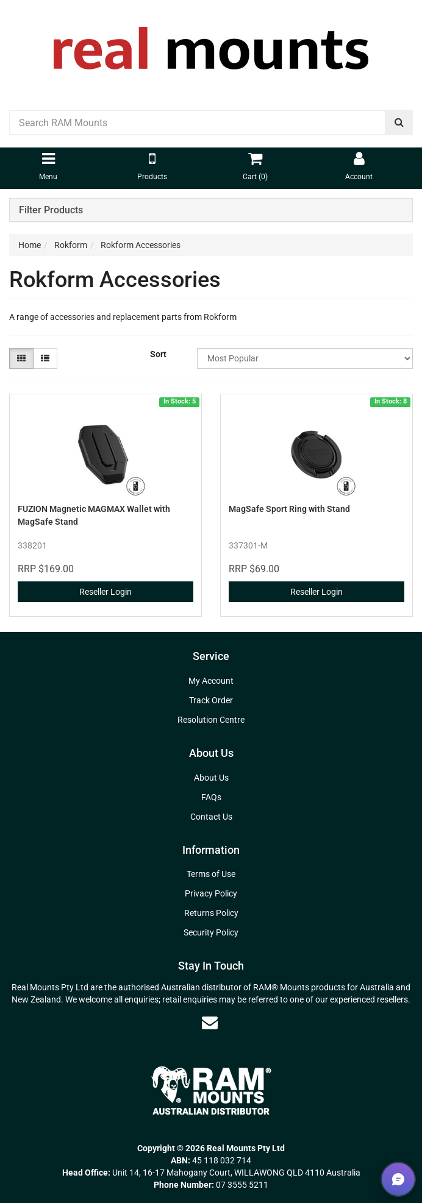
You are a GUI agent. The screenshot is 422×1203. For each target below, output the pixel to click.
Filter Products (51, 210)
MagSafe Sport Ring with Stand (289, 509)
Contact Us (211, 817)
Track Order (211, 700)
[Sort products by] (305, 358)
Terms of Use (211, 874)
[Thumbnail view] (21, 358)
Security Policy (211, 932)
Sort (158, 354)
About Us (211, 777)
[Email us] (210, 1022)
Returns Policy (211, 913)
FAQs (211, 797)
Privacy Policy (211, 893)
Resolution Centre (211, 720)
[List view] (45, 358)
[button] (398, 1179)
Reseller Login (105, 592)
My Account (211, 681)
